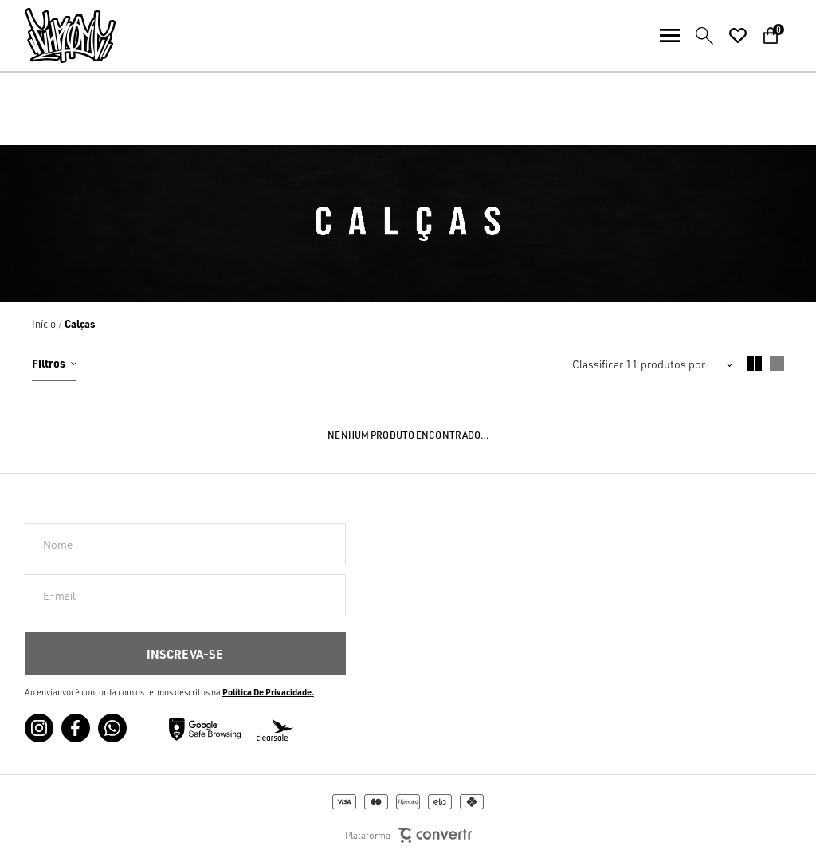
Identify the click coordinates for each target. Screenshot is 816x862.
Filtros (48, 363)
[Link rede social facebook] (75, 728)
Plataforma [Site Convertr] (408, 835)
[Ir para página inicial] (44, 323)
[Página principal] (58, 35)
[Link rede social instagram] (39, 728)
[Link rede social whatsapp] (112, 728)
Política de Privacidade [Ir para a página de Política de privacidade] (267, 692)
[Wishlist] (738, 36)
